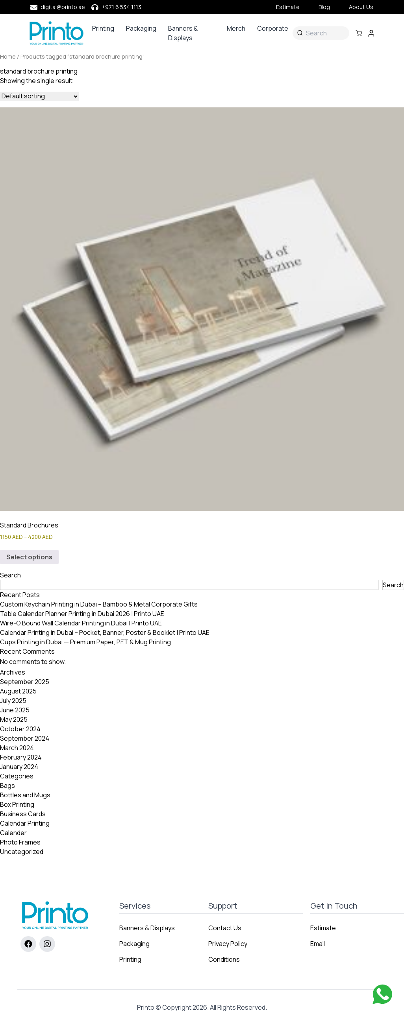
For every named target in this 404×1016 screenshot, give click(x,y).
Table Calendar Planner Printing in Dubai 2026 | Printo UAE (82, 613)
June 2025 (15, 710)
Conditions (224, 959)
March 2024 (17, 747)
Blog (324, 7)
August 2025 (18, 691)
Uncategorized (21, 851)
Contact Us (224, 928)
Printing (103, 28)
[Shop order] (39, 96)
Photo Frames (20, 842)
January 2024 (19, 766)
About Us (361, 7)
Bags (7, 785)
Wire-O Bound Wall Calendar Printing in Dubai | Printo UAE (81, 623)
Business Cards (23, 813)
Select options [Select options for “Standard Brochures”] (29, 557)
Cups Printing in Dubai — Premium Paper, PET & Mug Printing (85, 642)
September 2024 (24, 738)
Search (10, 575)
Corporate (272, 28)
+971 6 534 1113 (121, 7)
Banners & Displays (183, 33)
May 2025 (14, 719)
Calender (13, 832)
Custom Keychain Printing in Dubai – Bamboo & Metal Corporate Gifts (99, 604)
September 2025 (24, 681)
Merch (236, 28)
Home (8, 56)
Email (317, 943)
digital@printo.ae (63, 7)
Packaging (141, 28)
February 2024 (21, 757)
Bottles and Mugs (25, 795)
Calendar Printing (25, 823)
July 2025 (13, 700)
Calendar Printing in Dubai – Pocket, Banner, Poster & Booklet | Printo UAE (104, 632)
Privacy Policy (227, 943)
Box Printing (17, 804)
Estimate (288, 7)
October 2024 (20, 729)
